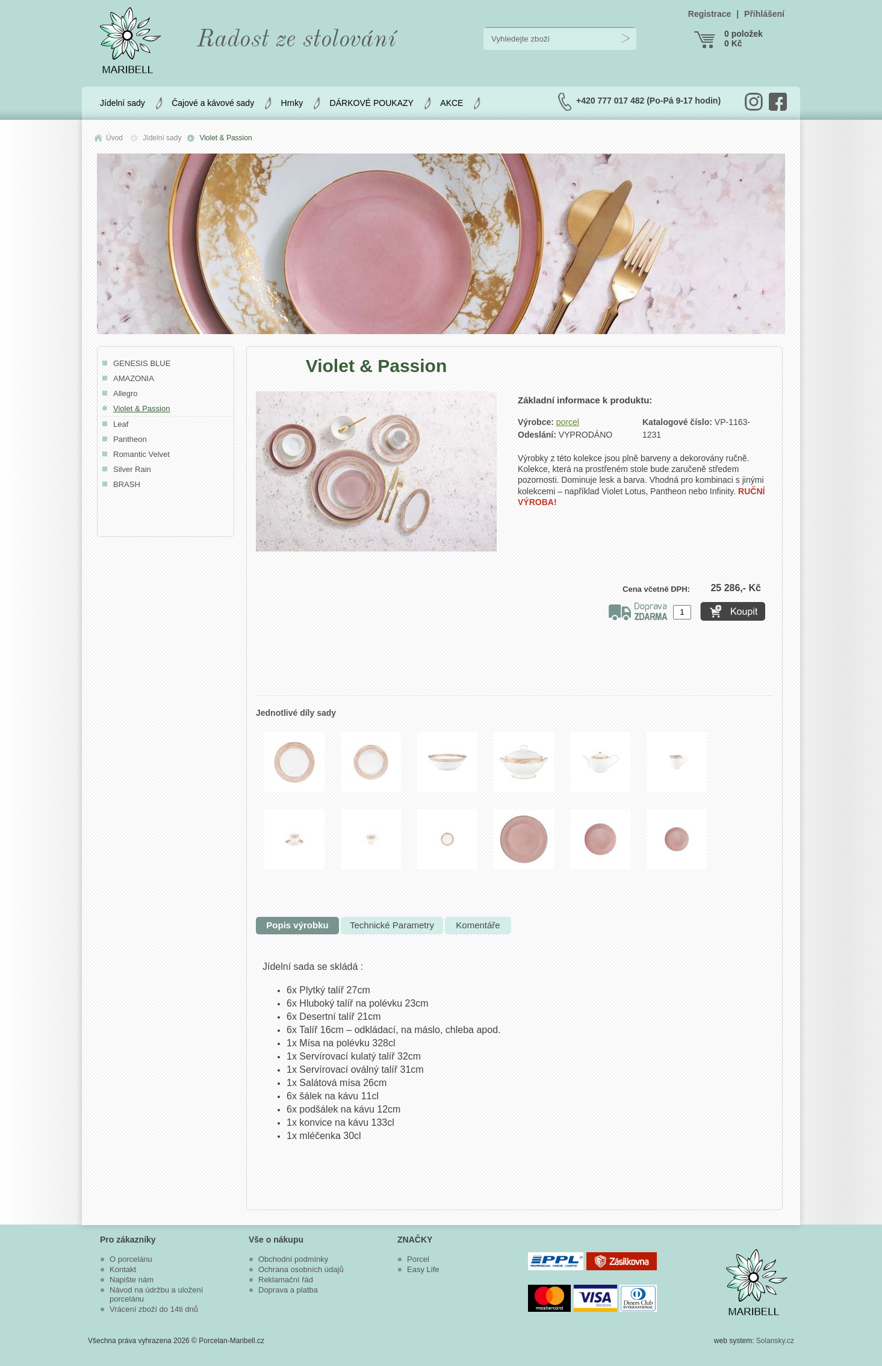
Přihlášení (764, 14)
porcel (567, 422)
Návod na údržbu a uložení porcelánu (156, 1294)
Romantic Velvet (141, 454)
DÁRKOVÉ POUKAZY (372, 103)
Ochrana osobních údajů (301, 1269)
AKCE (451, 103)
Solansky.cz (775, 1341)
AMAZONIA (133, 378)
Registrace (709, 14)
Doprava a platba (288, 1289)
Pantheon (130, 439)
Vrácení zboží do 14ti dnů (154, 1309)
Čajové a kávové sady (213, 103)
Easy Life (423, 1269)
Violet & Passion (225, 138)
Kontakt (123, 1269)
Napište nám (132, 1279)
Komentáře (478, 925)
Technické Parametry (392, 925)
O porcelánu (131, 1259)
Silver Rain (132, 469)
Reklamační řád (285, 1279)
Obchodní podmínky (293, 1259)
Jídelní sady (122, 103)
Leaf (120, 424)
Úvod (114, 138)
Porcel (418, 1259)
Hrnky (292, 103)
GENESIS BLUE (141, 363)
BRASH (126, 484)
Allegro (125, 393)
